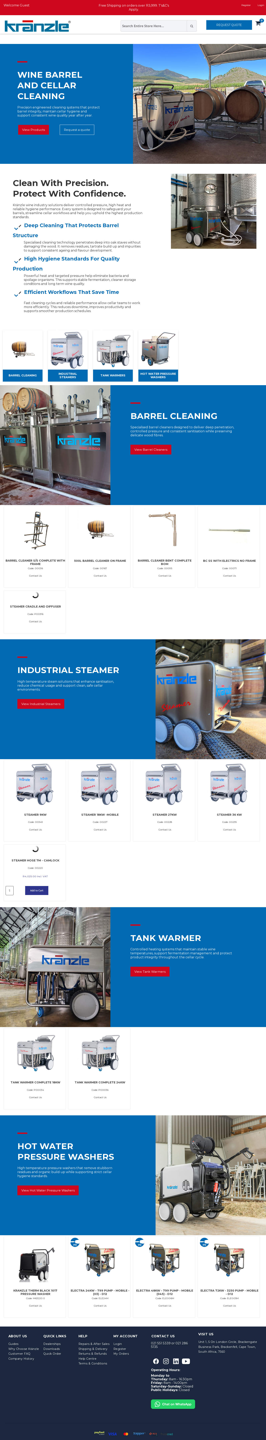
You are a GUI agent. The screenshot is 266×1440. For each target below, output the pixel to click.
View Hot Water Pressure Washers (48, 1190)
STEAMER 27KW (165, 814)
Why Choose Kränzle (23, 1349)
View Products (33, 130)
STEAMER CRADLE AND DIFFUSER (35, 606)
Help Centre (87, 1358)
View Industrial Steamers (40, 704)
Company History (21, 1358)
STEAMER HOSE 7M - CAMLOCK (35, 860)
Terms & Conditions (92, 1363)
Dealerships (52, 1344)
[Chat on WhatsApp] (173, 1401)
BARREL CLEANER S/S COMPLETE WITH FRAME (35, 562)
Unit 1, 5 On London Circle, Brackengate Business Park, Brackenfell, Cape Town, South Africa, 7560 (227, 1346)
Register (246, 5)
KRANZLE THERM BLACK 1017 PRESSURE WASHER (35, 1292)
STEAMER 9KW (35, 814)
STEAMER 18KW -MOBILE (100, 814)
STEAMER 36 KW (229, 814)
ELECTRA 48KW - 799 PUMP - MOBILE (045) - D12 (164, 1292)
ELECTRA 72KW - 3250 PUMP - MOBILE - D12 (229, 1292)
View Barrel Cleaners (150, 449)
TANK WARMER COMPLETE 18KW (35, 1082)
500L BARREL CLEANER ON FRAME (100, 561)
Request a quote (77, 130)
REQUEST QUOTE (229, 25)
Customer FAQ (19, 1353)
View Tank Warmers (150, 972)
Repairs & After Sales (94, 1344)
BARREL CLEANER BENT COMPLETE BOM (165, 562)
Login (117, 1344)
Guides (13, 1344)
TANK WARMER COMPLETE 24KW (100, 1082)
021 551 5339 (161, 1343)
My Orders (121, 1353)
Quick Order (52, 1353)
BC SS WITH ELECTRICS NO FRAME (229, 561)
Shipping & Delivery (93, 1349)
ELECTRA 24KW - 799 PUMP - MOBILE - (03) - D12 (100, 1292)
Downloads (51, 1349)
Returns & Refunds (92, 1353)
